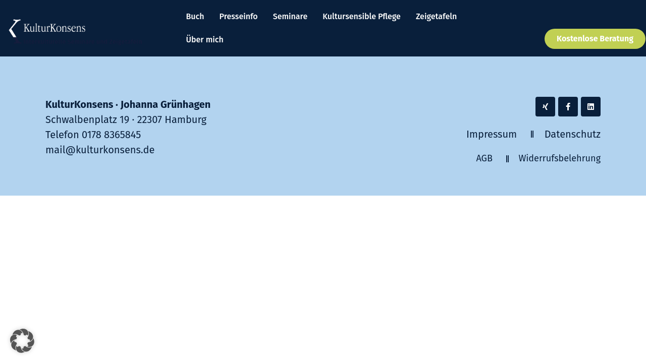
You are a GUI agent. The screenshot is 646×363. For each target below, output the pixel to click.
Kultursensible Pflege (361, 16)
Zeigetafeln (436, 16)
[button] (22, 341)
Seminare (290, 16)
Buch (195, 16)
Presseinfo (239, 16)
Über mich (205, 39)
